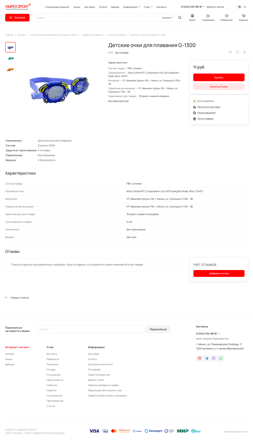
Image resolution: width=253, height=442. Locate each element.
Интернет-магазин (17, 347)
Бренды (9, 364)
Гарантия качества (99, 374)
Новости (52, 390)
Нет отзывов (121, 52)
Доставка (93, 354)
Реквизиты (53, 359)
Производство (55, 400)
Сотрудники (54, 374)
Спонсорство (54, 395)
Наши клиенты (55, 380)
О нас (50, 347)
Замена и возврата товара (103, 385)
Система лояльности (100, 364)
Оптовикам (94, 369)
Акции (8, 359)
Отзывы (51, 369)
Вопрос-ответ (96, 380)
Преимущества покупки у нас (105, 390)
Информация (96, 347)
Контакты (52, 354)
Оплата (92, 359)
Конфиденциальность (236, 431)
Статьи (51, 406)
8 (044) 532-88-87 (191, 6)
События (52, 385)
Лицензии (52, 364)
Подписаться (158, 329)
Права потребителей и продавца (107, 395)
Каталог (10, 354)
